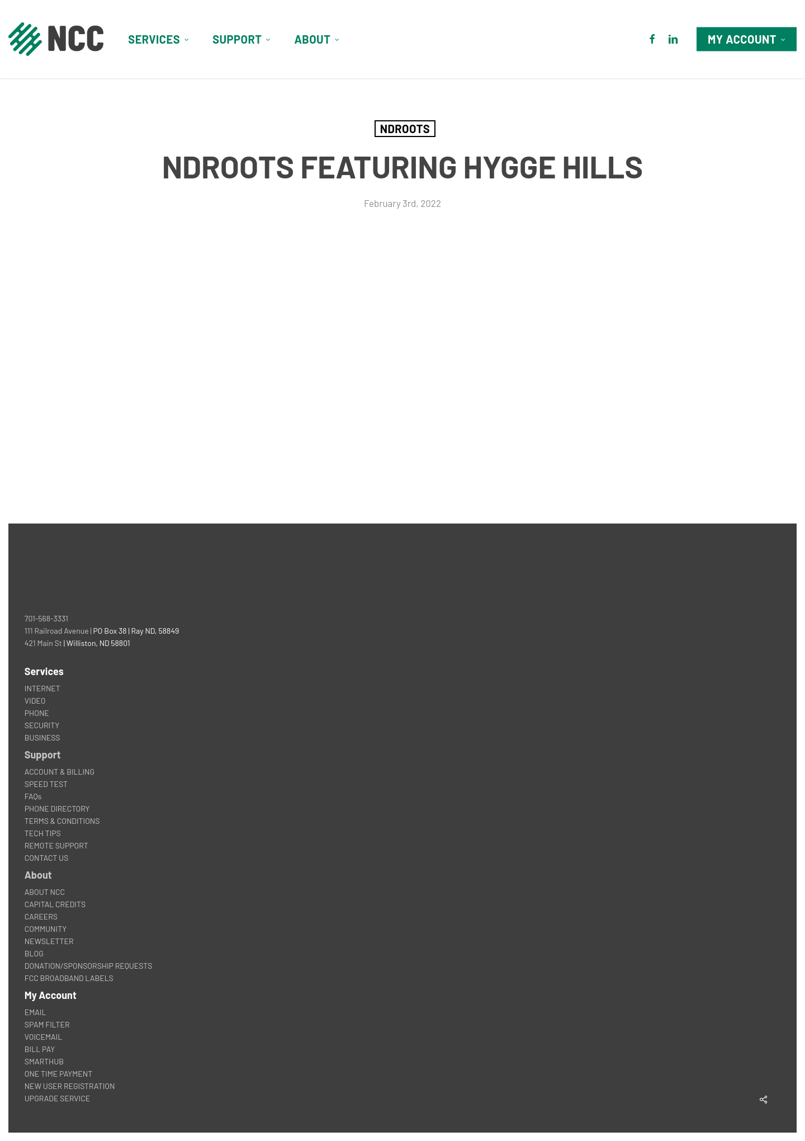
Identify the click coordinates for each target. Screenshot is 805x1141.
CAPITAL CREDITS (55, 904)
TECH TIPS (43, 833)
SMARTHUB (44, 1061)
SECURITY (42, 725)
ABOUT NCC (45, 892)
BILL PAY (40, 1049)
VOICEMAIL (43, 1036)
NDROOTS (405, 128)
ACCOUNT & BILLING (59, 771)
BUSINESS (42, 737)
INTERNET (42, 688)
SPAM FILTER (47, 1024)
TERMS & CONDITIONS (62, 821)
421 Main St (43, 643)
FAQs (33, 796)
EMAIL (35, 1012)
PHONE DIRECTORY (57, 808)
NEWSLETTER (49, 941)
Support (43, 754)
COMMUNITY (46, 928)
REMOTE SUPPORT (56, 845)
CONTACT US (47, 857)
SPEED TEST (46, 784)
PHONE (37, 713)
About (38, 875)
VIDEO (35, 700)
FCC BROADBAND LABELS (69, 978)
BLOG (34, 953)
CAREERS (41, 916)
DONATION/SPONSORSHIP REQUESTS (89, 965)
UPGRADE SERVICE (57, 1098)
